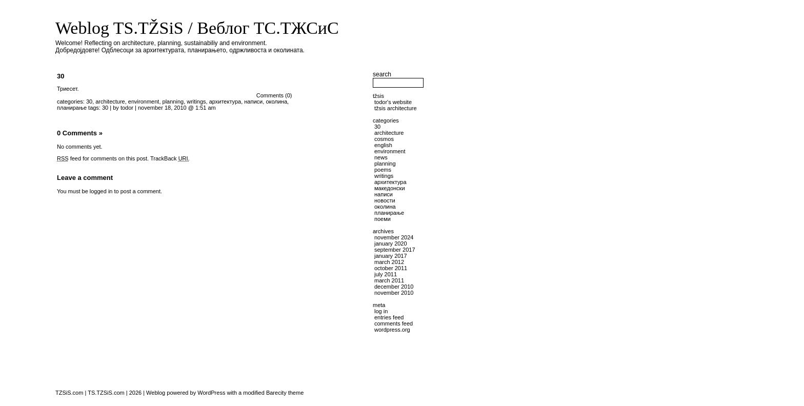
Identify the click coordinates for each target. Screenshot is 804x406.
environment (143, 101)
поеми (382, 219)
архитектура (225, 101)
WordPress (211, 393)
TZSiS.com (69, 393)
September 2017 (394, 250)
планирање (72, 108)
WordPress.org (392, 330)
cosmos (384, 139)
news (381, 157)
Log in (381, 311)
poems (382, 170)
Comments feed (393, 323)
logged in (101, 191)
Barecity (276, 393)
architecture (110, 101)
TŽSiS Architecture (395, 108)
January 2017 (390, 256)
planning (173, 101)
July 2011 (385, 274)
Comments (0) (274, 95)
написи (253, 101)
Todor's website (393, 102)
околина (276, 101)
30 (60, 76)
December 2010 (393, 286)
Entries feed (389, 317)
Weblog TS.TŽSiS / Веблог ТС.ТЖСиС (197, 27)
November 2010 (393, 293)
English (383, 145)
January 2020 (390, 243)
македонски (389, 188)
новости (384, 200)
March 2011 (389, 280)
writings (196, 101)
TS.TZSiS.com (106, 393)
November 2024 (393, 237)
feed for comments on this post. (103, 158)
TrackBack (170, 158)
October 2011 (390, 268)
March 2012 (389, 262)
